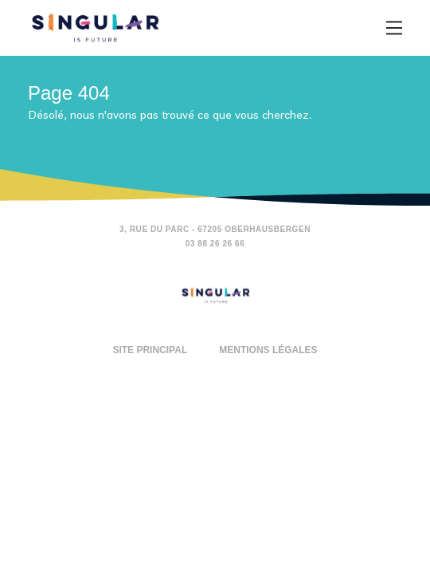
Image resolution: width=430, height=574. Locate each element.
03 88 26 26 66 (215, 243)
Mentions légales (268, 350)
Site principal (149, 350)
